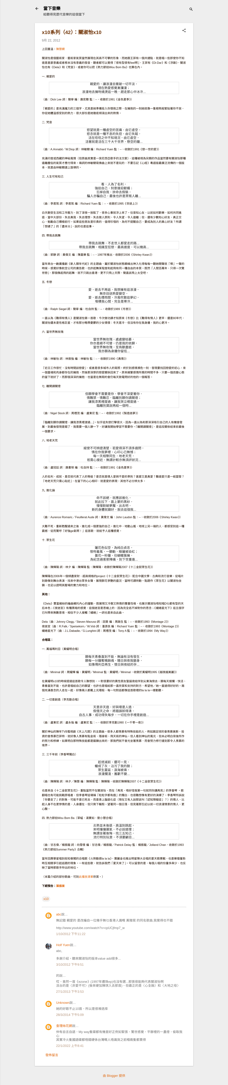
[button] (184, 30)
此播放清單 (86, 876)
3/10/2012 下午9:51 (70, 964)
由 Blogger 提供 (114, 1076)
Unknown (62, 1003)
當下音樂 (51, 8)
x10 (46, 899)
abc (58, 914)
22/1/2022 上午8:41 (70, 1046)
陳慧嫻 (60, 49)
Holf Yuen (63, 945)
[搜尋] (191, 9)
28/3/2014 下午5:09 (70, 1015)
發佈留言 (51, 1055)
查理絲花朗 (64, 1026)
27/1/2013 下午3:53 (70, 991)
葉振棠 (60, 886)
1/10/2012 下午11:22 (71, 934)
